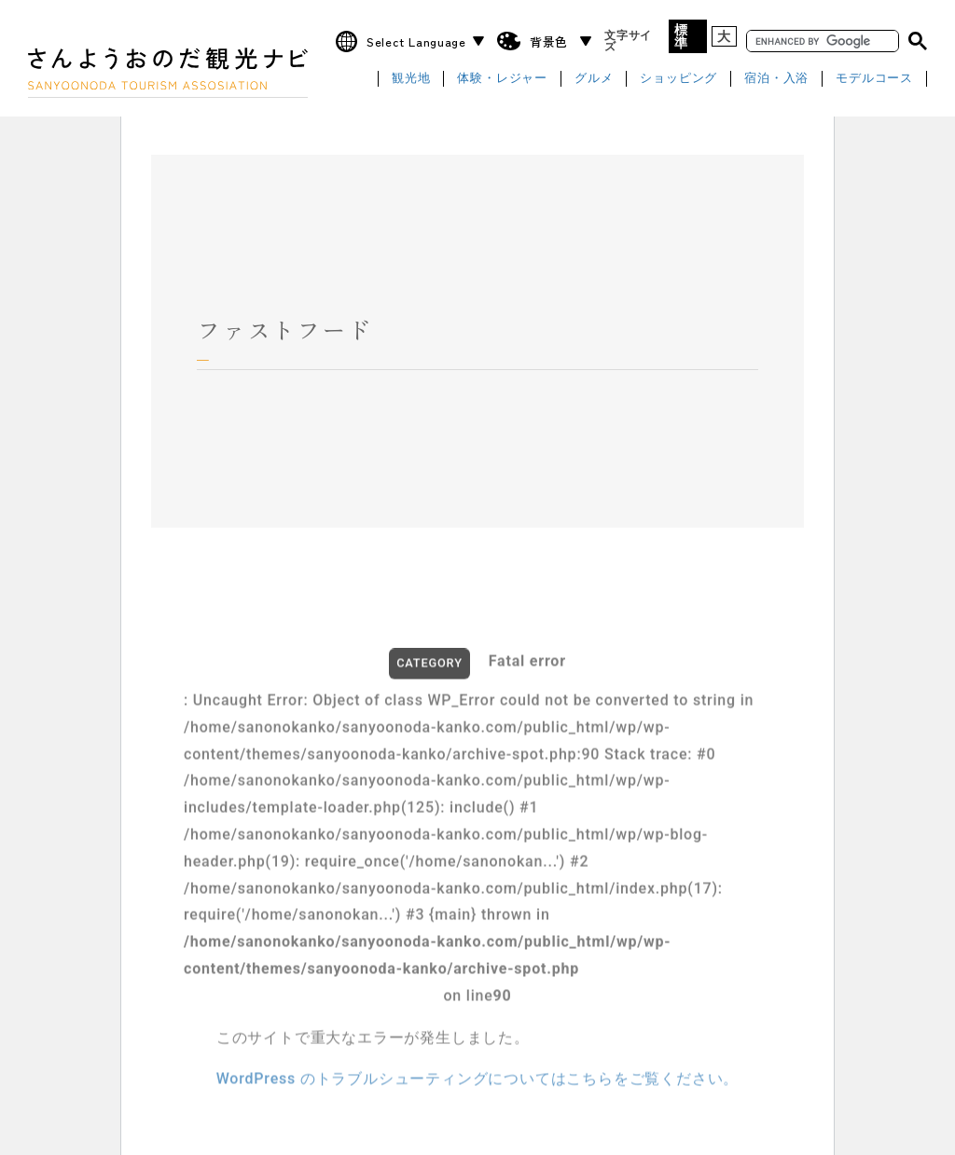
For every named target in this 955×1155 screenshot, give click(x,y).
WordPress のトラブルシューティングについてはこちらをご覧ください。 (478, 1084)
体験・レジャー (502, 79)
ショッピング (678, 79)
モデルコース (874, 79)
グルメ (593, 79)
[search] (820, 41)
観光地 (411, 79)
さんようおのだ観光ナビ (168, 68)
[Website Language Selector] (422, 41)
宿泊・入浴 (776, 79)
